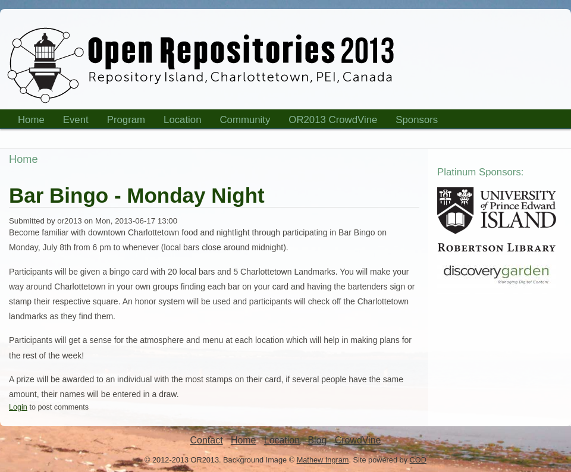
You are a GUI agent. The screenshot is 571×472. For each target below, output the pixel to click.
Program (122, 121)
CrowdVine (358, 440)
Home (27, 121)
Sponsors (413, 121)
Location (179, 121)
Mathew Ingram (323, 459)
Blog (317, 440)
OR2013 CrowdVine (332, 119)
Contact (206, 440)
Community (245, 119)
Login (18, 407)
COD (418, 459)
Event (72, 121)
